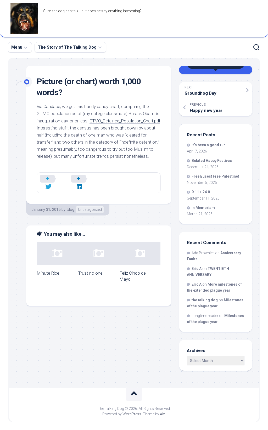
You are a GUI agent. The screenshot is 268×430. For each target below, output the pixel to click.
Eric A (197, 269)
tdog (70, 209)
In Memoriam (203, 208)
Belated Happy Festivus (212, 161)
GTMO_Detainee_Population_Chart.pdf (74, 128)
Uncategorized (90, 210)
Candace (51, 106)
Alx (162, 414)
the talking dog (205, 300)
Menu (16, 47)
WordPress (131, 414)
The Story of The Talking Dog (67, 47)
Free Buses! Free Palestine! (215, 176)
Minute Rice (48, 273)
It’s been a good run (209, 145)
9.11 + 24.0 (201, 192)
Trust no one (90, 273)
